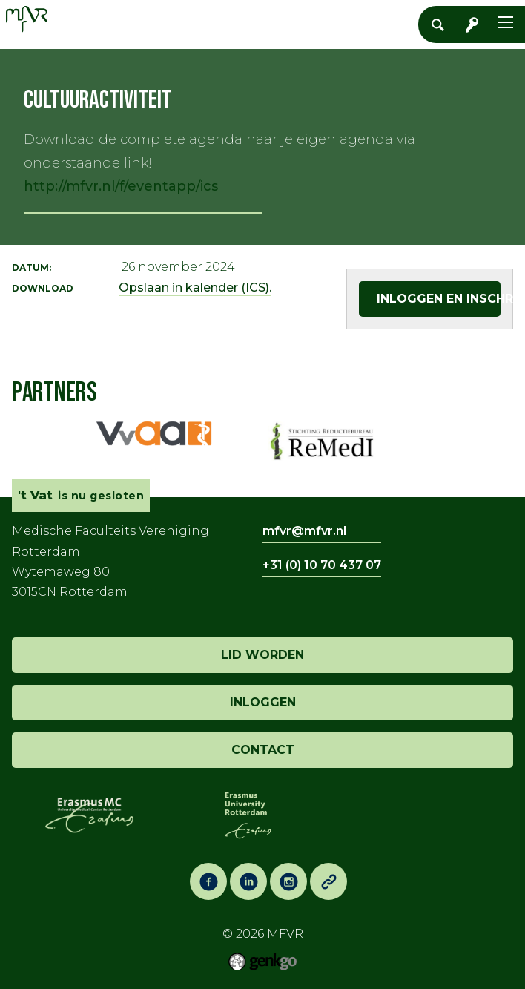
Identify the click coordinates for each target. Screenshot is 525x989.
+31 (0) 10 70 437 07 (321, 565)
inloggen (263, 702)
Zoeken (442, 24)
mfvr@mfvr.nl (304, 531)
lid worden (262, 655)
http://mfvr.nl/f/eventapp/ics (121, 186)
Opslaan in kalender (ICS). (195, 287)
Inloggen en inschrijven (439, 299)
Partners (54, 393)
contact (262, 750)
